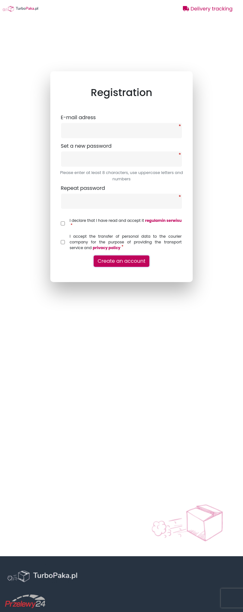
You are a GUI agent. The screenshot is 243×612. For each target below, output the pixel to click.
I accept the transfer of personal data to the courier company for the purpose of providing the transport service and (126, 242)
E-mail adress (78, 117)
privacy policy (107, 247)
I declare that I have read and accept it (126, 222)
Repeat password (83, 188)
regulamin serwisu (163, 220)
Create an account (121, 261)
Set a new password (86, 146)
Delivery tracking (208, 8)
